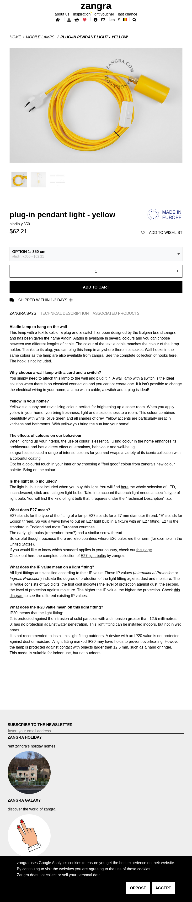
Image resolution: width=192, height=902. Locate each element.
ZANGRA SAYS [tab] (23, 313)
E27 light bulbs (93, 556)
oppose (138, 888)
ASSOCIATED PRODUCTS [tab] (116, 313)
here (124, 487)
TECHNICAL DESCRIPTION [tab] (64, 313)
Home (15, 37)
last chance (127, 14)
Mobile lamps (41, 37)
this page (144, 550)
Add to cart (96, 287)
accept (163, 888)
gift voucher (104, 14)
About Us (62, 14)
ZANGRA (96, 5)
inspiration (82, 14)
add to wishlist (161, 233)
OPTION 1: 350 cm (28, 252)
